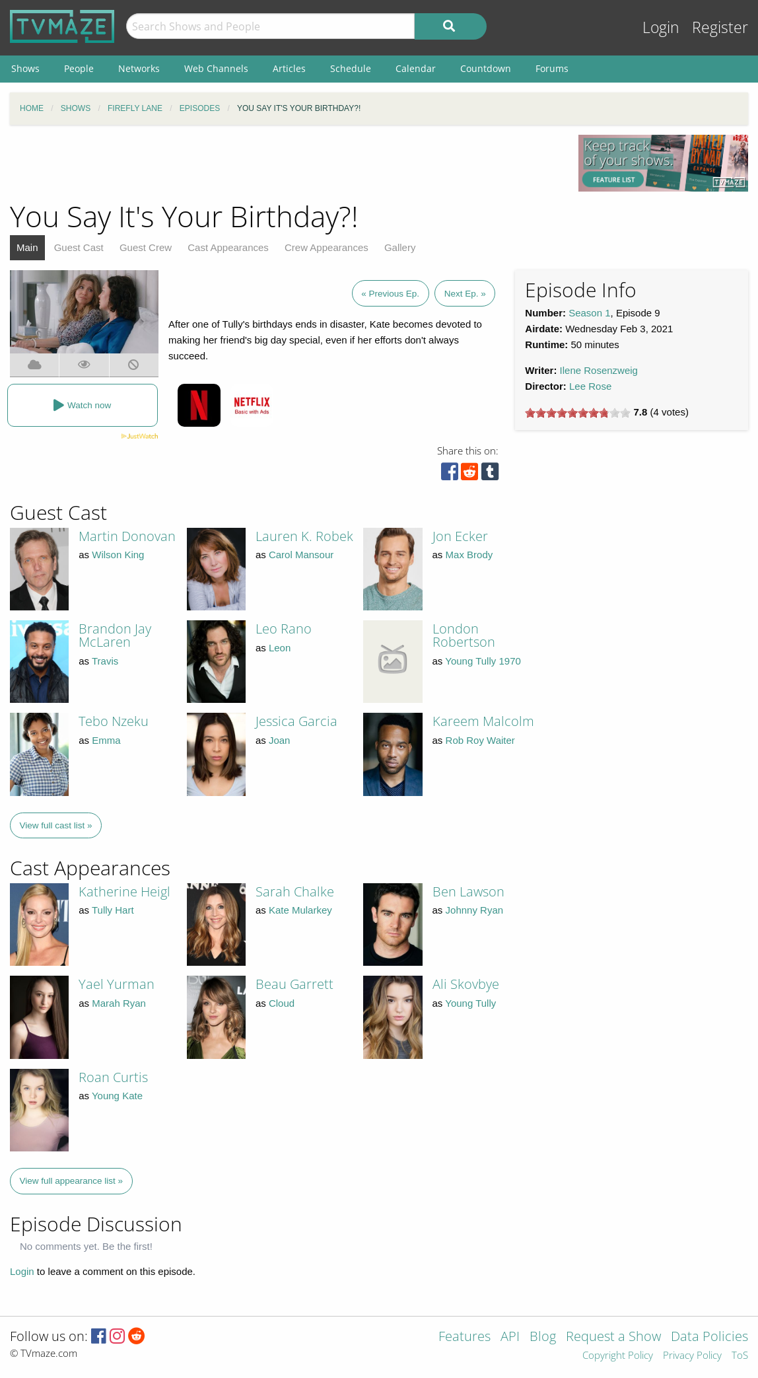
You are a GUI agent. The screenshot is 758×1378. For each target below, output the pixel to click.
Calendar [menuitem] (416, 68)
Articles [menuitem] (289, 68)
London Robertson (463, 635)
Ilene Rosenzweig (599, 370)
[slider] (578, 413)
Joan (280, 740)
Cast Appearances (228, 247)
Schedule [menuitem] (350, 68)
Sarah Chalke (295, 891)
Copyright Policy (617, 1355)
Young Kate (117, 1095)
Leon (280, 647)
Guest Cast (79, 247)
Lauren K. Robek (304, 536)
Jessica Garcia (296, 721)
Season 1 (589, 312)
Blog (543, 1337)
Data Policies (709, 1337)
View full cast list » (56, 825)
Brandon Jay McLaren (115, 635)
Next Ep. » (465, 294)
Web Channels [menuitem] (216, 68)
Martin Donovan (127, 536)
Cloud (281, 1003)
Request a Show (613, 1337)
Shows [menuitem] (25, 68)
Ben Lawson (468, 891)
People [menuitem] (79, 68)
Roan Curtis (113, 1077)
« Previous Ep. (390, 294)
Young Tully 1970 (483, 661)
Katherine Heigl (124, 891)
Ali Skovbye (465, 984)
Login (660, 27)
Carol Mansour (301, 554)
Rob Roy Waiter (480, 740)
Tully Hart (113, 910)
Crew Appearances (326, 247)
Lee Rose (590, 386)
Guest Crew (146, 247)
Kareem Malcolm (483, 721)
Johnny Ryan (475, 910)
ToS (740, 1355)
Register (720, 27)
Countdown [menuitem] (485, 68)
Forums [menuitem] (551, 68)
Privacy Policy (692, 1355)
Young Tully (470, 1003)
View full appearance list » (71, 1181)
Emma (106, 740)
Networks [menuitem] (139, 68)
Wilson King (118, 554)
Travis (105, 661)
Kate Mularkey (300, 910)
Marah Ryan (119, 1003)
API (510, 1337)
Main (27, 247)
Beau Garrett (294, 984)
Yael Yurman (117, 984)
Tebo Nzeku (114, 721)
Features (464, 1337)
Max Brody (469, 554)
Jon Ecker (460, 536)
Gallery (400, 247)
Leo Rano (284, 628)
